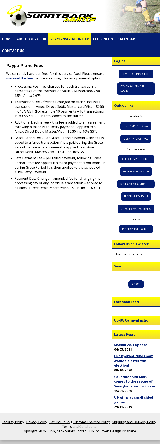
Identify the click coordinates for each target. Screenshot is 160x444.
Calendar (126, 39)
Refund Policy (59, 422)
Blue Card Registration (135, 184)
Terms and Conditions (79, 426)
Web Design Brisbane (119, 431)
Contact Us (13, 50)
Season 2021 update (130, 345)
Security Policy (13, 422)
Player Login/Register (136, 74)
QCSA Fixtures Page (136, 138)
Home (7, 39)
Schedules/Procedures (136, 159)
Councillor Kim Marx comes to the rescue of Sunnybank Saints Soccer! (135, 381)
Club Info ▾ (103, 39)
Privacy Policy (36, 422)
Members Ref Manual (136, 171)
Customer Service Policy (91, 422)
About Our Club (31, 39)
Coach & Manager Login (132, 88)
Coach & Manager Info (136, 209)
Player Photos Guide (136, 229)
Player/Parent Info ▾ (69, 39)
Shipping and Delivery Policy (134, 422)
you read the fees (20, 78)
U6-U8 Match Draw (136, 126)
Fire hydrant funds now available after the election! (133, 361)
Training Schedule (136, 196)
